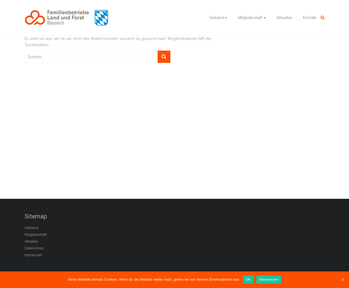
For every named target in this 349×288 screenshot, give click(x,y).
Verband (216, 18)
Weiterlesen (268, 279)
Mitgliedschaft (250, 18)
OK (248, 279)
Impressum (33, 255)
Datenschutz (34, 248)
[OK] (342, 279)
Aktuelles (284, 18)
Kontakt (309, 18)
